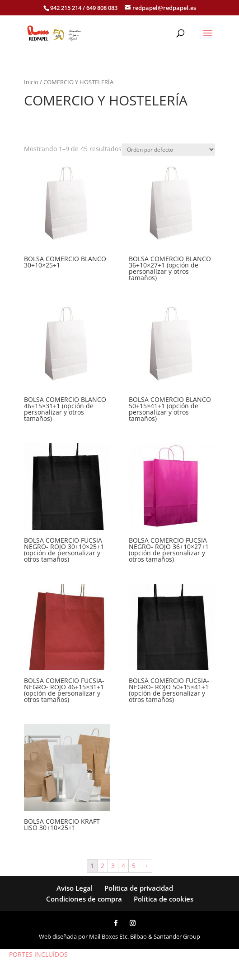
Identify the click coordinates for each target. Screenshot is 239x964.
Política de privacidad (138, 887)
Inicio (31, 82)
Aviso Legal (74, 887)
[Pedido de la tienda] (168, 149)
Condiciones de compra (84, 898)
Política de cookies (163, 898)
